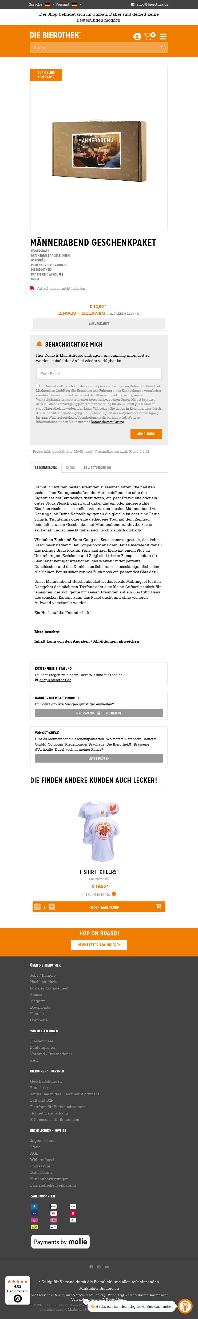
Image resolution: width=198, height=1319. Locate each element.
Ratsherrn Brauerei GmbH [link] (50, 255)
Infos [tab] (70, 467)
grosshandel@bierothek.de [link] (99, 713)
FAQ (34, 1060)
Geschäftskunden (46, 1081)
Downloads (40, 1007)
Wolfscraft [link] (39, 251)
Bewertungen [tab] (97, 467)
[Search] (161, 47)
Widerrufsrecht (43, 1160)
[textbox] (99, 374)
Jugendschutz (43, 1140)
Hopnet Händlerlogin (49, 1113)
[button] (52, 907)
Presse (36, 994)
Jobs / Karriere (43, 975)
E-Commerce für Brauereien (54, 1119)
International (60, 1054)
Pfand (133, 451)
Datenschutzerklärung (107, 421)
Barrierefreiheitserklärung (53, 1185)
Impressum (40, 1166)
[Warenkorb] (151, 38)
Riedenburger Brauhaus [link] (48, 265)
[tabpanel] (99, 565)
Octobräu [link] (38, 260)
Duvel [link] (34, 279)
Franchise (39, 1087)
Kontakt (37, 1014)
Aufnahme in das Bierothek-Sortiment (64, 1094)
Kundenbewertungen (49, 1179)
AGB (34, 1153)
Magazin (38, 1001)
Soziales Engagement (49, 988)
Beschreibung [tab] (46, 467)
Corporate (39, 1020)
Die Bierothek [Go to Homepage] (55, 35)
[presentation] (34, 852)
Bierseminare (41, 1041)
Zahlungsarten (43, 1047)
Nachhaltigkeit (43, 982)
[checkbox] (99, 404)
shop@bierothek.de (55, 680)
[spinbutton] (45, 907)
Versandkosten (107, 451)
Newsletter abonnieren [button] (99, 944)
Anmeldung (146, 434)
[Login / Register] (137, 38)
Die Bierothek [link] (41, 270)
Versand (37, 1054)
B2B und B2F (41, 1100)
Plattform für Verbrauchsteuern (58, 1107)
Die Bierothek (99, 878)
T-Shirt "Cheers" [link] (99, 872)
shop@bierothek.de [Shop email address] (152, 4)
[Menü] (27, 1279)
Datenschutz (41, 1172)
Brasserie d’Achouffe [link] (46, 274)
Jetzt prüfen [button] (99, 758)
